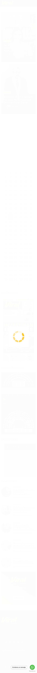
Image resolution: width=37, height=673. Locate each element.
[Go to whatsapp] (32, 667)
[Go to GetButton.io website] (32, 671)
